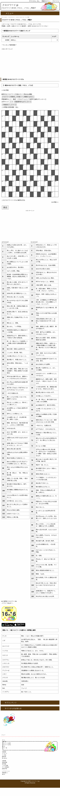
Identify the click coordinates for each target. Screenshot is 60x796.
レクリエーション (6, 771)
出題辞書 (4, 760)
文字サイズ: (5, 101)
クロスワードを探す (6, 743)
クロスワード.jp (10, 5)
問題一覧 (4, 741)
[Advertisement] (30, 64)
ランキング (4, 753)
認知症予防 (4, 768)
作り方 (3, 746)
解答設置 (4, 756)
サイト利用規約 (5, 767)
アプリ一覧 (4, 747)
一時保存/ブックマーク (9, 104)
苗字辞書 (4, 763)
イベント (4, 750)
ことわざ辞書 (5, 765)
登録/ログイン (46, 1)
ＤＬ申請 (4, 755)
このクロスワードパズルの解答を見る (13, 200)
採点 (5, 207)
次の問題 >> (54, 202)
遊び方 (3, 774)
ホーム (3, 740)
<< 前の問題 (5, 90)
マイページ (55, 1)
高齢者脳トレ (5, 772)
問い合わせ (4, 758)
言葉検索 (4, 751)
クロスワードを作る (6, 744)
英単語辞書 (4, 762)
